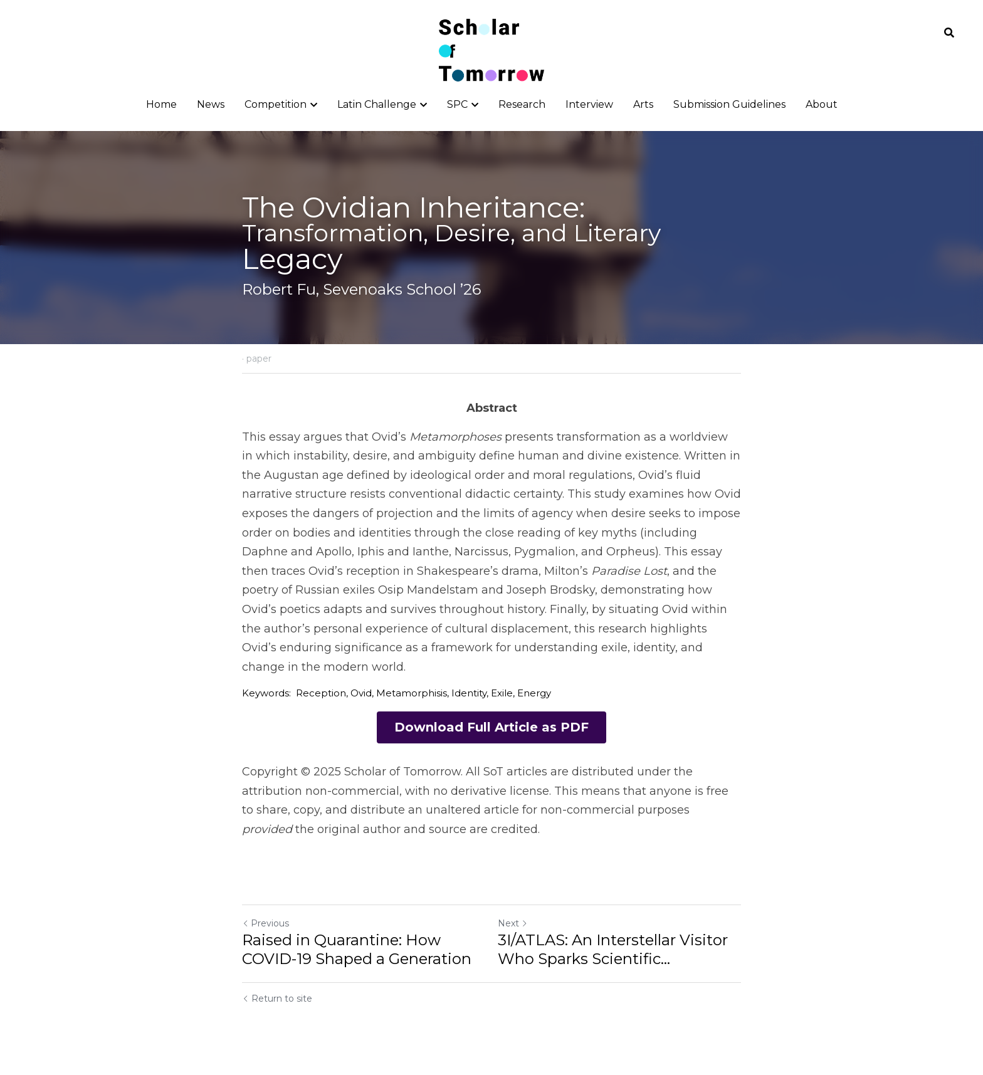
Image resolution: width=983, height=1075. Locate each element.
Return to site (277, 999)
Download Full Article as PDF (491, 727)
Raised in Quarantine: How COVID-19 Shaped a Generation (356, 949)
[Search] (949, 33)
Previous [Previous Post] (265, 924)
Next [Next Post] (513, 924)
